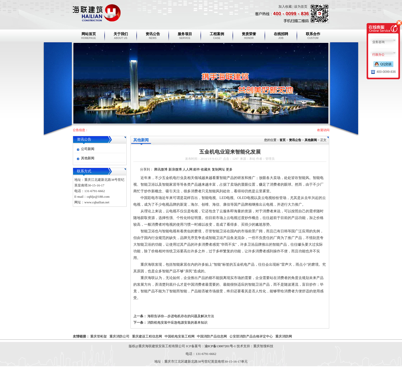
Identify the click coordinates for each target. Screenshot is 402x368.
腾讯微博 (160, 169)
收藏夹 (206, 169)
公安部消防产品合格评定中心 (251, 336)
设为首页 (300, 6)
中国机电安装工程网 (180, 336)
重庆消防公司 (119, 336)
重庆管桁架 (98, 336)
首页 (282, 140)
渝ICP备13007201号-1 (220, 346)
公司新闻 (87, 149)
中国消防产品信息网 (212, 336)
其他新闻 (87, 158)
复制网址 (218, 169)
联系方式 (84, 171)
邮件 (196, 169)
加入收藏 (285, 6)
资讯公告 (84, 139)
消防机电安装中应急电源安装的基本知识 (177, 322)
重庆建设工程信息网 (147, 336)
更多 (229, 169)
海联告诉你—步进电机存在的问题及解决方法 (180, 316)
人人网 (188, 169)
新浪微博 (175, 169)
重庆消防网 (283, 336)
